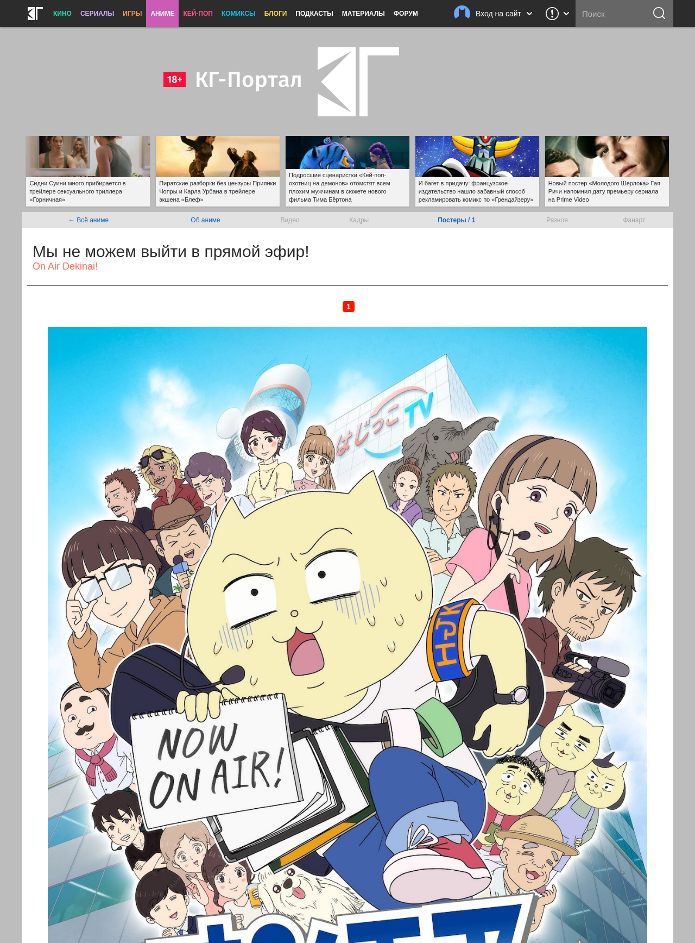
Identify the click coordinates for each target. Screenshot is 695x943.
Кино (62, 13)
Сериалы (97, 13)
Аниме (162, 13)
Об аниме (205, 220)
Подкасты (314, 13)
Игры (132, 13)
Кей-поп (198, 13)
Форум (406, 13)
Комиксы (239, 13)
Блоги (275, 13)
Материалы (363, 13)
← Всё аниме (88, 220)
